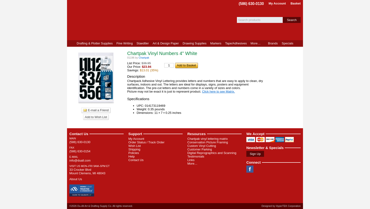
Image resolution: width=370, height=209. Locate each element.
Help (131, 156)
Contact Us (78, 134)
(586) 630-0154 (79, 151)
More (256, 43)
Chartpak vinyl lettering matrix (207, 139)
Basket (295, 3)
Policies (133, 153)
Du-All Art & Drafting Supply (122, 20)
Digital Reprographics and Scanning (211, 153)
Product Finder (299, 43)
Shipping (134, 149)
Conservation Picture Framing (207, 142)
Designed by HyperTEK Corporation (281, 206)
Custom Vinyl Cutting (201, 146)
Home (71, 43)
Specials (287, 43)
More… (192, 163)
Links (190, 160)
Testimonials (195, 156)
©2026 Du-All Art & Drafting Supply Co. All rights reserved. (101, 206)
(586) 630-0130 (251, 4)
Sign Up (255, 154)
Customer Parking (199, 149)
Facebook (249, 169)
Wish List (134, 146)
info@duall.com (80, 160)
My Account (277, 3)
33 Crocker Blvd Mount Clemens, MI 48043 (87, 171)
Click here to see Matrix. (218, 91)
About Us (75, 179)
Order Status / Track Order (146, 142)
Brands (273, 43)
